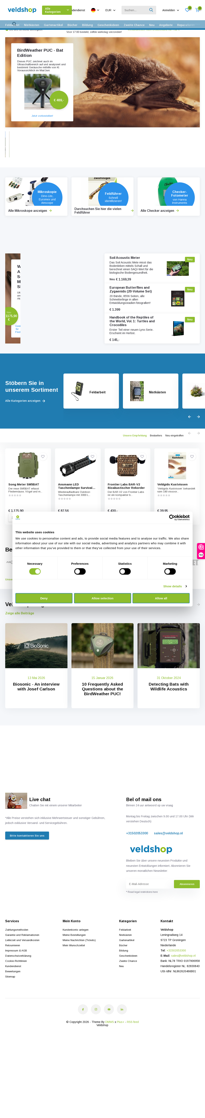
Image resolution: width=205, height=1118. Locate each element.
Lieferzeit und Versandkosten (23, 982)
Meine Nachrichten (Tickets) (81, 982)
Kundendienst (76, 10)
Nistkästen (31, 25)
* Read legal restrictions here (142, 934)
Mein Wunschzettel (75, 987)
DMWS (109, 1064)
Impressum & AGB (17, 992)
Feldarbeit (12, 25)
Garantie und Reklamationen (23, 977)
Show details (172, 586)
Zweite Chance (134, 25)
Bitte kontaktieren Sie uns (28, 878)
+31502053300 (137, 875)
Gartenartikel (53, 25)
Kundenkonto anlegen (77, 971)
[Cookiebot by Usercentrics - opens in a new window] (172, 517)
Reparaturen (186, 25)
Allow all (161, 598)
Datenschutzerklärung (19, 997)
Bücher (72, 25)
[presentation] (189, 452)
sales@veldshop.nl (168, 875)
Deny (44, 598)
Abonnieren (187, 926)
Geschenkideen (108, 25)
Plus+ (120, 1064)
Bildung (87, 25)
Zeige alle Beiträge (19, 655)
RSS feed (133, 1064)
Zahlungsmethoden (17, 971)
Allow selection (102, 598)
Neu (152, 25)
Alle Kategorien (57, 10)
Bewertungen (13, 1013)
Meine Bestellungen (75, 977)
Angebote (166, 25)
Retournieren (13, 987)
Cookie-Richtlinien (16, 1003)
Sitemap (10, 1018)
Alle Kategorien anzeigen (25, 436)
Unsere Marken (19, 621)
